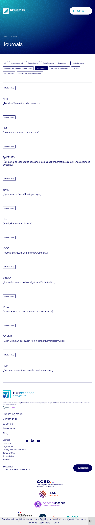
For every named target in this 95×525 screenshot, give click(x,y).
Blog (5, 433)
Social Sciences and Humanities (29, 73)
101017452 (13, 404)
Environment (62, 63)
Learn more (44, 522)
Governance (10, 418)
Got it (56, 522)
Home (5, 36)
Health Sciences (78, 63)
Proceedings (9, 73)
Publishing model (13, 414)
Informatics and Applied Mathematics (18, 68)
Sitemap (6, 459)
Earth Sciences (48, 63)
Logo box (7, 443)
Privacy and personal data (14, 449)
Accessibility (8, 456)
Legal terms (8, 446)
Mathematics (41, 68)
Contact (6, 440)
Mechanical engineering (59, 68)
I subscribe (82, 468)
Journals (13, 36)
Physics (76, 68)
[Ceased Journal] (17, 63)
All (5, 63)
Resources (9, 428)
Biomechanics (33, 63)
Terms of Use (9, 453)
